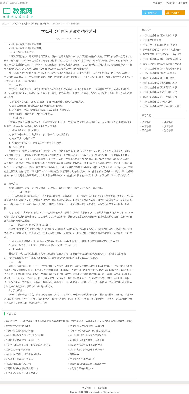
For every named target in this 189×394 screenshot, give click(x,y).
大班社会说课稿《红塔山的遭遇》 (160, 73)
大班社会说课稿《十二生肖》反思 (160, 97)
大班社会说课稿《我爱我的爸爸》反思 (162, 68)
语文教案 (146, 130)
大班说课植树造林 (152, 40)
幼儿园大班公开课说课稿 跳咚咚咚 (87, 349)
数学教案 (168, 130)
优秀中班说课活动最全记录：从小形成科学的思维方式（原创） (101, 321)
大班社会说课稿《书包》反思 (157, 101)
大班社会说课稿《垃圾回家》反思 (160, 87)
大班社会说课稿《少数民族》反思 (160, 92)
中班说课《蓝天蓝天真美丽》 (20, 330)
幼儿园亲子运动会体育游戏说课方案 (88, 335)
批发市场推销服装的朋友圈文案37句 (88, 363)
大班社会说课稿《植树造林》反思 (160, 35)
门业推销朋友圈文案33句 (18, 363)
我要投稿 (152, 13)
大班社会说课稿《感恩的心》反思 (160, 82)
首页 (14, 23)
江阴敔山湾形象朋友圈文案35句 (22, 368)
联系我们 (102, 387)
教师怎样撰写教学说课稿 (18, 326)
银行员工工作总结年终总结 (19, 359)
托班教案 (146, 122)
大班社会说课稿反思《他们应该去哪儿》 (162, 106)
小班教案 (182, 3)
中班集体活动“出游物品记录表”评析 (87, 326)
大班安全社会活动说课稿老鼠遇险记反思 (162, 63)
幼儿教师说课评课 (39, 23)
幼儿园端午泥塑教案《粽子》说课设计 (25, 335)
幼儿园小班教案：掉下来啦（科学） (24, 354)
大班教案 (157, 3)
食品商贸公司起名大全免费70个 (22, 373)
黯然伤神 (74, 354)
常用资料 (23, 23)
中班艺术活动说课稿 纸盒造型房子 (160, 45)
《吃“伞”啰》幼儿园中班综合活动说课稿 (90, 330)
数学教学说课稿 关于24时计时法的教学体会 (162, 49)
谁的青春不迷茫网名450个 (83, 368)
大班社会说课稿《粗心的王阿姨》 (160, 78)
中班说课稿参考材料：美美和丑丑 (23, 340)
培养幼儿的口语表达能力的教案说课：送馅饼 (28, 344)
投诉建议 (175, 13)
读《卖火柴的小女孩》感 (82, 359)
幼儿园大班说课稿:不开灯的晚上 (86, 344)
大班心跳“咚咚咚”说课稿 (18, 349)
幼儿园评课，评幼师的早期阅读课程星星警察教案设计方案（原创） (40, 321)
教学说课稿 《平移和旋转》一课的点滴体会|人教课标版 (162, 54)
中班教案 (170, 3)
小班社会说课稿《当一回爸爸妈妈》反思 (162, 59)
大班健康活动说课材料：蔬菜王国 (87, 340)
